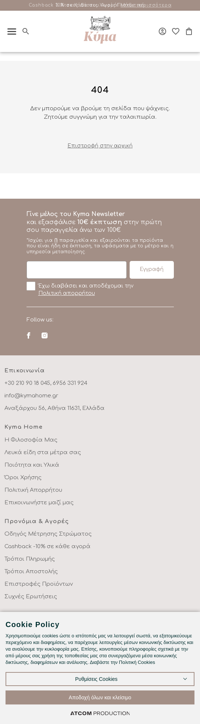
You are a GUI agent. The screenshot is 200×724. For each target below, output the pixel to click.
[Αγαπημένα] (175, 31)
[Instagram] (44, 335)
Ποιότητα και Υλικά (31, 465)
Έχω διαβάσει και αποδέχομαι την (80, 289)
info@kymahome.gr (31, 396)
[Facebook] (29, 335)
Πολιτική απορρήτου (66, 293)
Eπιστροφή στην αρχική (100, 146)
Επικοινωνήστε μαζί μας (39, 503)
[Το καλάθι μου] (189, 31)
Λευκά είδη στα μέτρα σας (42, 452)
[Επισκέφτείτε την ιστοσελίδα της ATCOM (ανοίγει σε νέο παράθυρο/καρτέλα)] (100, 713)
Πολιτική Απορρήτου (33, 490)
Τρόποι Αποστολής (31, 571)
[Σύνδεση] (162, 31)
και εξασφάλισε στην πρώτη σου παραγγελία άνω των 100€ (100, 232)
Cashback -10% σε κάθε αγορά (47, 546)
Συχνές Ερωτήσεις (30, 597)
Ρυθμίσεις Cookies (96, 679)
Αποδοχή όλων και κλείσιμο (100, 697)
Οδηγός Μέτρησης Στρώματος (48, 534)
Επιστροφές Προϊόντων (38, 584)
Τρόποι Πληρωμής (29, 559)
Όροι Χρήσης (23, 477)
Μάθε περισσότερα (146, 5)
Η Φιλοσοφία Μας (30, 440)
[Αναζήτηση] (25, 31)
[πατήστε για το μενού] (11, 31)
